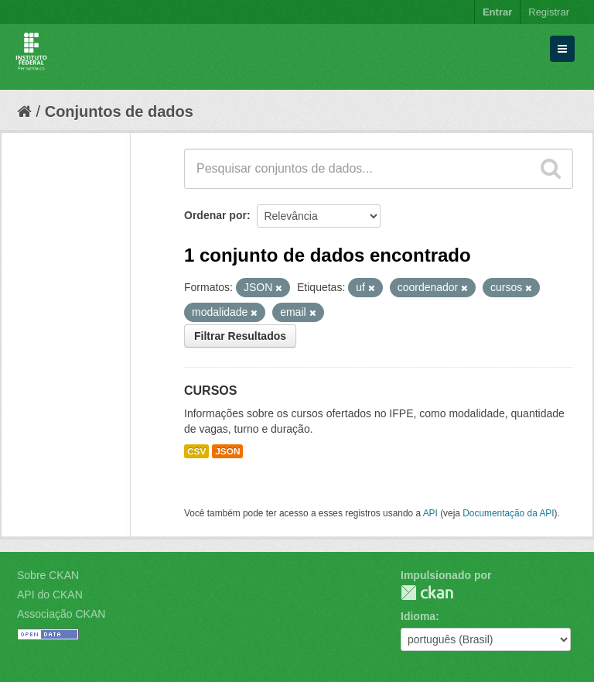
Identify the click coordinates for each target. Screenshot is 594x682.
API (430, 513)
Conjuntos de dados (119, 111)
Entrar (497, 12)
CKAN (427, 592)
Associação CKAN (61, 614)
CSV (196, 451)
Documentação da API (508, 513)
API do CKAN (50, 594)
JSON (227, 451)
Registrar (548, 12)
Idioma (418, 616)
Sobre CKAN (48, 575)
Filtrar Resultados (240, 336)
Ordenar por (215, 215)
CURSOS (210, 390)
